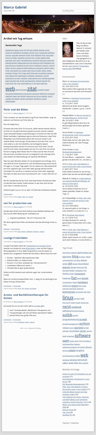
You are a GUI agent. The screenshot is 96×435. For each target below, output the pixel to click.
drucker (38, 71)
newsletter (39, 76)
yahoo (52, 68)
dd (31, 63)
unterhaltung (26, 84)
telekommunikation (69, 347)
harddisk (19, 66)
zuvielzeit (40, 90)
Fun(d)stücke (7, 286)
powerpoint (9, 78)
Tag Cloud (66, 412)
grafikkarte (17, 53)
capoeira (19, 68)
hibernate (34, 73)
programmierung (70, 319)
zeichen (22, 99)
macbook (8, 96)
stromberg (87, 341)
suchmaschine (30, 81)
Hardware (7, 229)
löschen (77, 299)
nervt (32, 66)
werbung (43, 60)
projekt (83, 319)
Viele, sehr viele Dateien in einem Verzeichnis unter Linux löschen (76, 200)
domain (73, 267)
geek (79, 278)
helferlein (43, 94)
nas (18, 96)
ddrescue (36, 63)
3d (25, 50)
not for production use (18, 203)
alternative (66, 253)
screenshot (39, 68)
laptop (11, 76)
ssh (80, 341)
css (74, 260)
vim (34, 84)
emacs (49, 71)
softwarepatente (48, 78)
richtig (37, 58)
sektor (7, 68)
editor (44, 71)
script (86, 328)
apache (74, 253)
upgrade (15, 55)
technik (38, 81)
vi (32, 84)
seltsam (31, 197)
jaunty (31, 53)
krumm (26, 66)
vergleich (35, 60)
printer (17, 78)
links (88, 292)
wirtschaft (15, 99)
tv (79, 347)
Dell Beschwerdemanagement (73, 384)
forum (71, 274)
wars (38, 84)
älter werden (83, 363)
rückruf (52, 66)
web (10, 89)
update (8, 99)
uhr (15, 84)
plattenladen (10, 101)
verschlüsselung (68, 356)
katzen (17, 50)
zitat (32, 89)
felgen (15, 73)
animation (29, 99)
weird (17, 90)
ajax (31, 50)
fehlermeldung (29, 68)
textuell (44, 81)
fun (11, 58)
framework (80, 273)
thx (49, 81)
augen (24, 71)
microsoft (66, 303)
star (17, 81)
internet (65, 289)
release (65, 328)
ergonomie (28, 94)
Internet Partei (68, 410)
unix (18, 84)
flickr (43, 55)
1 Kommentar (17, 286)
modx (73, 303)
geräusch (35, 94)
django (66, 267)
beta (21, 50)
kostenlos (79, 292)
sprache (13, 81)
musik (44, 99)
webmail (22, 55)
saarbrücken (45, 58)
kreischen (51, 94)
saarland (8, 60)
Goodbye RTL (67, 415)
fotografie (50, 55)
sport (19, 60)
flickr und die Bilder (16, 109)
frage (24, 73)
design (75, 264)
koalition (80, 289)
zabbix (65, 363)
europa (65, 270)
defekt (35, 50)
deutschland (83, 264)
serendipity (74, 331)
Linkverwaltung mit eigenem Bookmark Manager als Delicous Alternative (76, 181)
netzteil (23, 96)
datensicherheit (11, 63)
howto (75, 285)
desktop (42, 50)
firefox (65, 274)
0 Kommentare (8, 194)
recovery (45, 66)
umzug (65, 350)
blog (33, 71)
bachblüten (9, 50)
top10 (50, 96)
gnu (52, 63)
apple (47, 90)
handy (74, 282)
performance (79, 311)
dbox (78, 260)
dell (41, 63)
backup (85, 253)
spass (72, 341)
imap (84, 286)
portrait (28, 58)
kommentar (68, 291)
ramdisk (24, 78)
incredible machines (46, 73)
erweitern (9, 73)
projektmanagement (70, 324)
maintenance (22, 76)
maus (15, 96)
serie (39, 78)
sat (35, 96)
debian (84, 260)
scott (14, 60)
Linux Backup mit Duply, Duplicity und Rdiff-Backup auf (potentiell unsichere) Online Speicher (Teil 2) (75, 399)
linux (37, 53)
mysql (83, 303)
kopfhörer (38, 99)
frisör (7, 71)
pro (33, 58)
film (20, 73)
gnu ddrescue (10, 66)
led (16, 76)
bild (32, 55)
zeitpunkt (50, 60)
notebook (37, 66)
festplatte (47, 63)
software (51, 53)
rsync (71, 328)
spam (7, 81)
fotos (7, 58)
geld (28, 73)
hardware (25, 53)
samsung (29, 96)
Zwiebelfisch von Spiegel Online (39, 246)
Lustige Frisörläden (16, 237)
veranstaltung (26, 60)
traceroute (9, 84)
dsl (85, 267)
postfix (75, 315)
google (84, 278)
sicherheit (70, 336)
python (84, 323)
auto (29, 71)
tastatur (44, 96)
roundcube (43, 53)
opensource (67, 311)
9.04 (27, 50)
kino (7, 76)
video (77, 356)
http (80, 286)
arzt (20, 71)
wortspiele (14, 71)
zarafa (70, 363)
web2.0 (46, 68)
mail (82, 298)
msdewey (31, 76)
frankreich (66, 278)
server (83, 331)
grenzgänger (67, 282)
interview (72, 289)
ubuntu (8, 55)
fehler (72, 270)
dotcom (80, 267)
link (85, 292)
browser (82, 257)
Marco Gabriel (18, 113)
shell (64, 336)
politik (46, 76)
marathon (21, 58)
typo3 (82, 347)
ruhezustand (32, 78)
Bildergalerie (31, 248)
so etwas (37, 306)
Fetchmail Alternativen (75, 215)
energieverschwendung (14, 94)
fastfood (38, 55)
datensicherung (24, 63)
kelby (15, 58)
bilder (28, 55)
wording (23, 90)
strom (38, 96)
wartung (44, 84)
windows (73, 360)
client (88, 257)
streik (22, 81)
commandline (67, 260)
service (13, 68)
